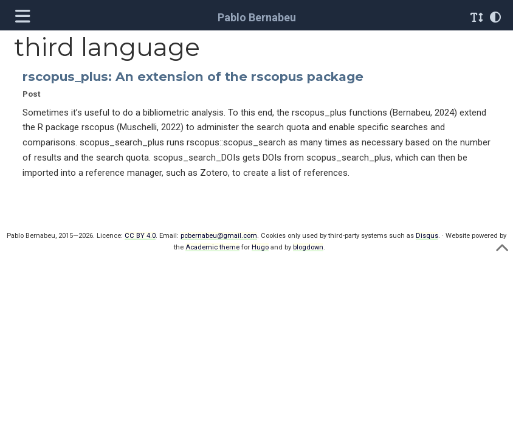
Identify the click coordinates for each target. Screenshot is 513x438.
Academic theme (212, 247)
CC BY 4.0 (140, 236)
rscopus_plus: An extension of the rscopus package (192, 76)
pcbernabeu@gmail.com (219, 236)
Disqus (427, 236)
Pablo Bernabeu (257, 17)
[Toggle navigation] (25, 18)
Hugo (260, 247)
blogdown (308, 247)
